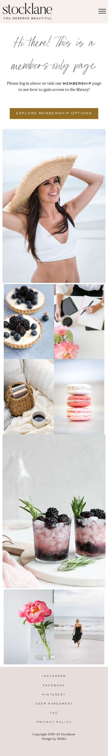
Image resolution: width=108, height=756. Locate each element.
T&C (54, 713)
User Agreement (54, 704)
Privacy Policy (54, 722)
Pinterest (54, 695)
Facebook (54, 686)
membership (76, 84)
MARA (61, 739)
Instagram (54, 676)
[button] (54, 113)
